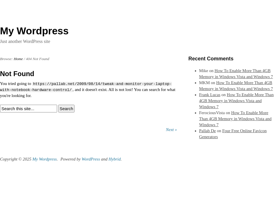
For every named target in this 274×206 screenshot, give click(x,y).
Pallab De (207, 130)
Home (18, 59)
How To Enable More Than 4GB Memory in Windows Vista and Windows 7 (236, 100)
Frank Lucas (210, 94)
